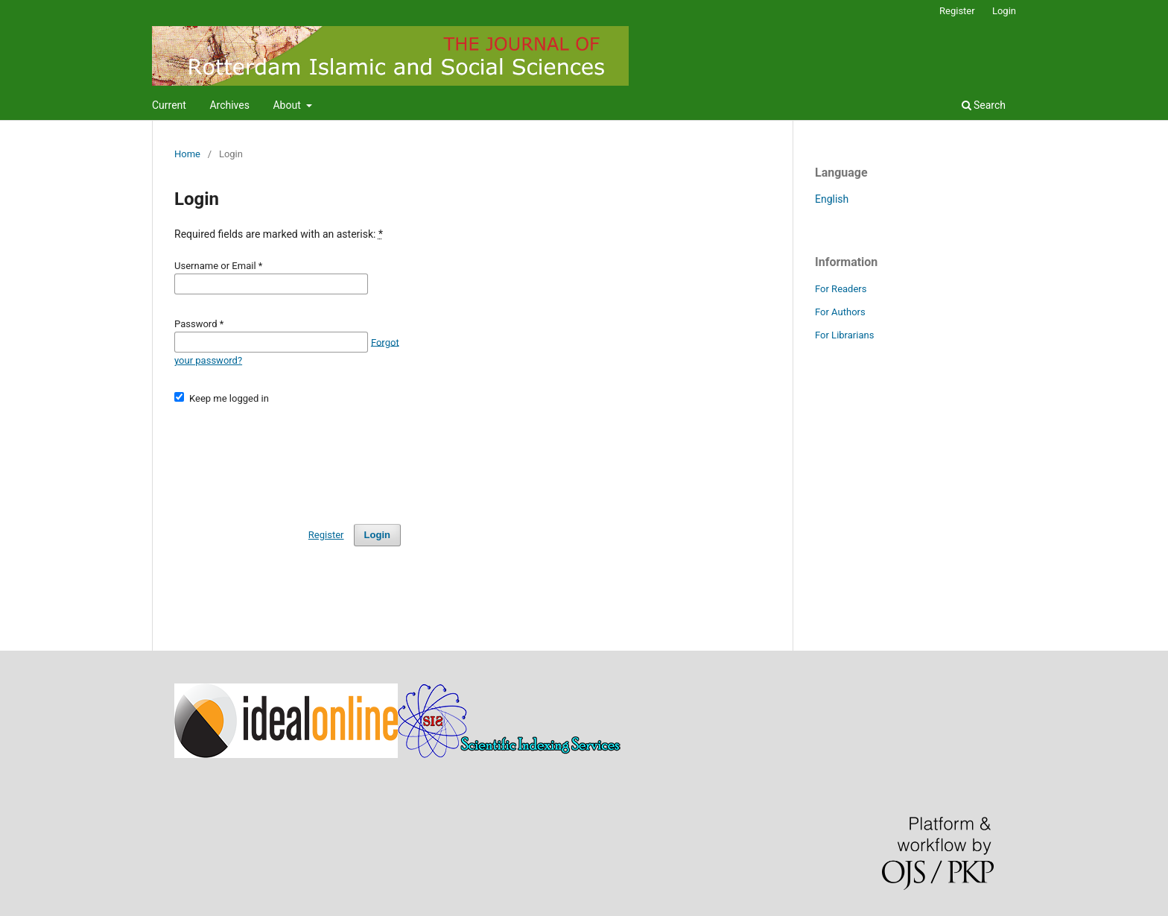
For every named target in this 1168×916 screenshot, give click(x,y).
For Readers (841, 288)
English (831, 199)
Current (169, 105)
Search (984, 105)
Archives (229, 105)
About (288, 105)
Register (957, 10)
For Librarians (844, 335)
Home (187, 153)
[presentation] (287, 458)
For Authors (840, 312)
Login (1004, 10)
